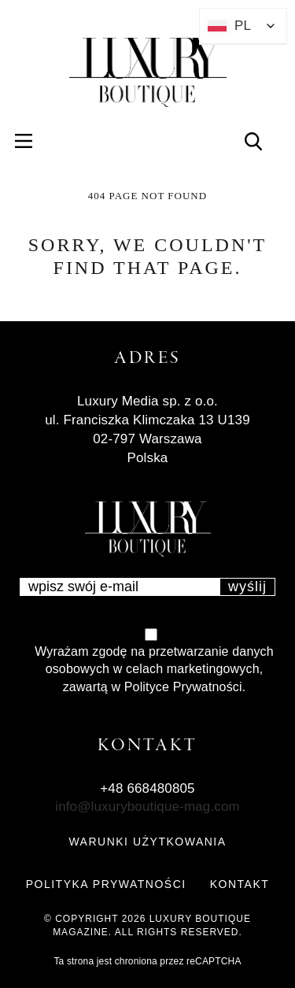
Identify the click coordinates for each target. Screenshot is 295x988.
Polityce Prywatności (183, 687)
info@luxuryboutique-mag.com (147, 806)
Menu (32, 140)
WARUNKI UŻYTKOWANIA (147, 841)
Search (262, 140)
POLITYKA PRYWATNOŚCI (106, 884)
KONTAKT (240, 884)
